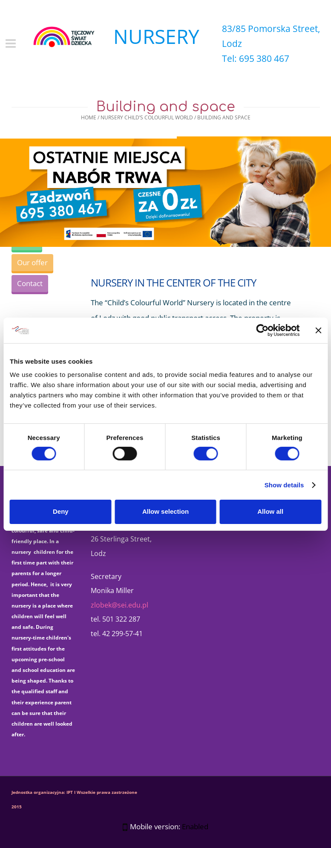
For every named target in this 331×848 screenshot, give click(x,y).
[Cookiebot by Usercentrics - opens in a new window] (262, 330)
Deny (61, 511)
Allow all (270, 511)
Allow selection (165, 511)
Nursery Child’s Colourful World (147, 117)
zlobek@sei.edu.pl (119, 605)
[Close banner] (318, 330)
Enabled (195, 826)
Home (88, 117)
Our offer (32, 262)
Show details (284, 485)
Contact (30, 283)
